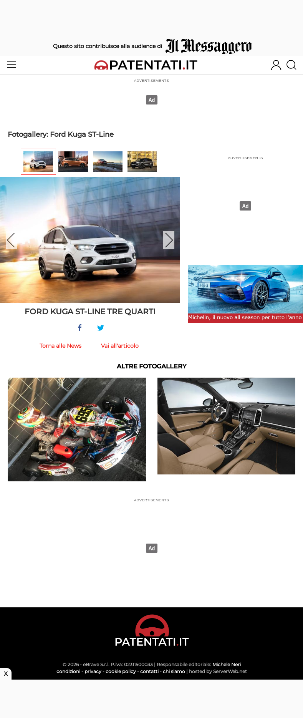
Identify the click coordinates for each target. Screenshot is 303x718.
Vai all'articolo (120, 345)
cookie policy (121, 671)
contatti (149, 671)
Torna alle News (60, 345)
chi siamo (174, 671)
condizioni (68, 671)
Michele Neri (226, 664)
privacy (92, 671)
